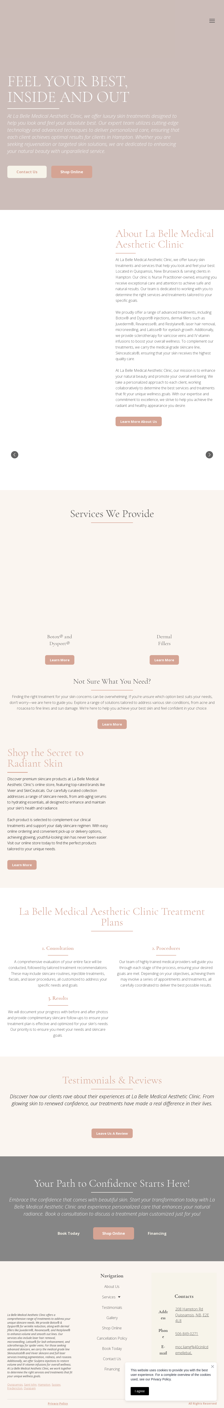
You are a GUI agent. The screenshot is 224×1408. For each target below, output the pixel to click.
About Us (111, 1286)
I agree (140, 1391)
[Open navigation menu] (212, 20)
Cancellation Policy (112, 1338)
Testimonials (112, 1307)
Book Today (112, 1348)
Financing (112, 1369)
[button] (27, 172)
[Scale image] (26, 455)
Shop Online (112, 1327)
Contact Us (112, 1358)
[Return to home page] (33, 21)
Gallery (112, 1317)
